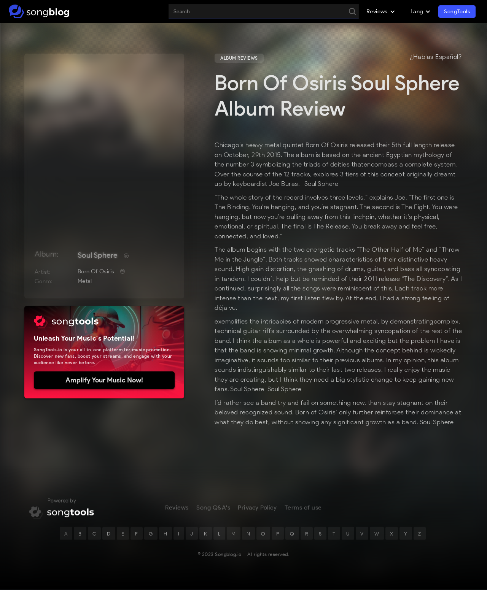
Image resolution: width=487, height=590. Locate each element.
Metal (85, 281)
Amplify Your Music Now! (104, 380)
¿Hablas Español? (436, 57)
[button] (381, 11)
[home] (39, 11)
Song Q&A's (213, 509)
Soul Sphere (98, 255)
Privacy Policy (257, 509)
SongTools (457, 11)
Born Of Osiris (96, 271)
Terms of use (303, 509)
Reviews (177, 509)
